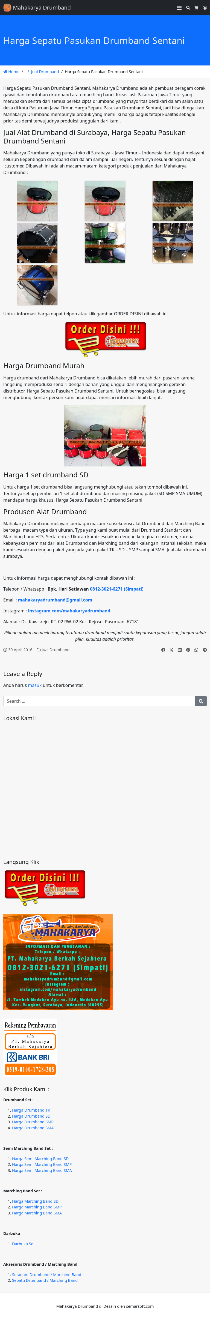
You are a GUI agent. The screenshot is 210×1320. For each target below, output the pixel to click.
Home (11, 71)
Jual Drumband (45, 71)
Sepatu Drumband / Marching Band (45, 1280)
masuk (35, 685)
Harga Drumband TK (31, 1110)
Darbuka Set (23, 1243)
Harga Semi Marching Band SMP (42, 1164)
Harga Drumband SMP (33, 1121)
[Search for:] (99, 701)
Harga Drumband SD (31, 1116)
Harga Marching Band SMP (37, 1207)
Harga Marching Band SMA (37, 1213)
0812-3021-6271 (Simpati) (117, 589)
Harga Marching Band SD (35, 1201)
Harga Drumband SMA (33, 1127)
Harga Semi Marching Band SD (40, 1158)
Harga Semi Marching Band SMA (42, 1170)
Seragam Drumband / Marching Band (46, 1274)
